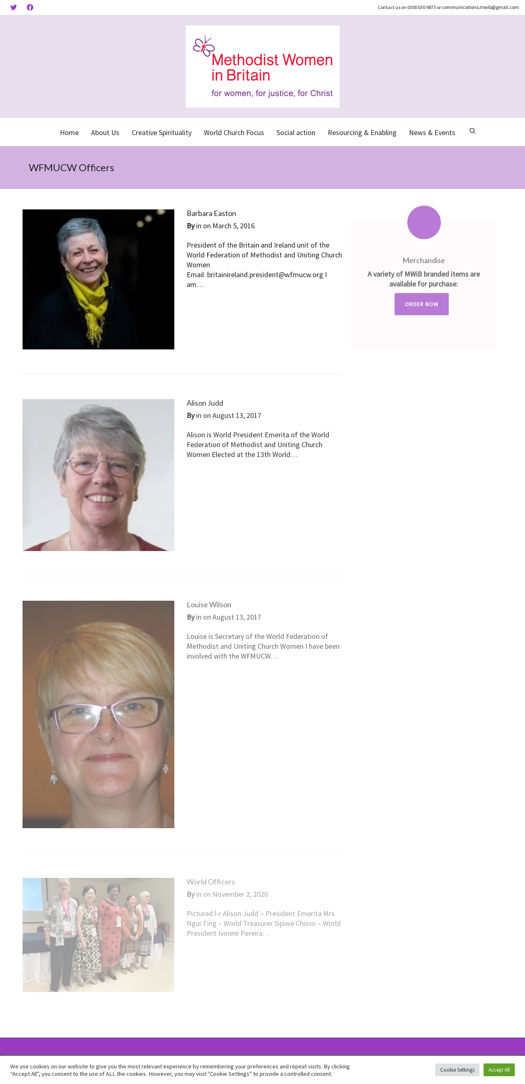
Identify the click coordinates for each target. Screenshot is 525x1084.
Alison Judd (205, 402)
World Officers (211, 881)
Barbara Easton (211, 213)
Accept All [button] (499, 1069)
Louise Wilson (209, 604)
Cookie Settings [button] (457, 1069)
